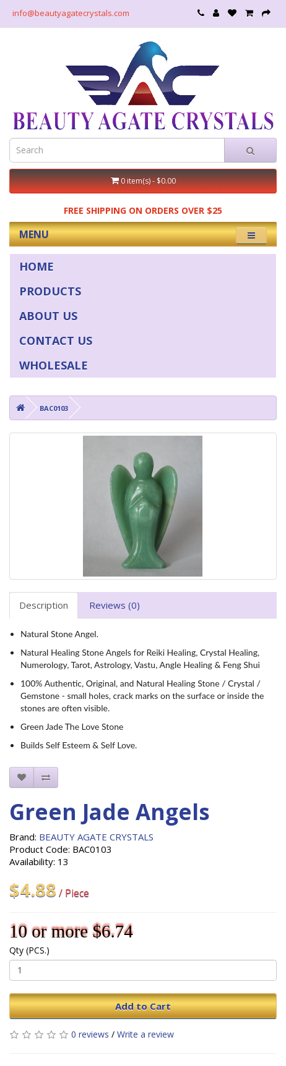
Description (43, 605)
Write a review (145, 1034)
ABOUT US (48, 315)
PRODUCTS (50, 291)
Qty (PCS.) (29, 950)
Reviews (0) (114, 605)
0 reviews (90, 1034)
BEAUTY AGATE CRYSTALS (96, 837)
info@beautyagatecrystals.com (70, 13)
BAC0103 (54, 408)
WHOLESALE (53, 365)
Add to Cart (143, 1006)
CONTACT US (55, 340)
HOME (36, 266)
